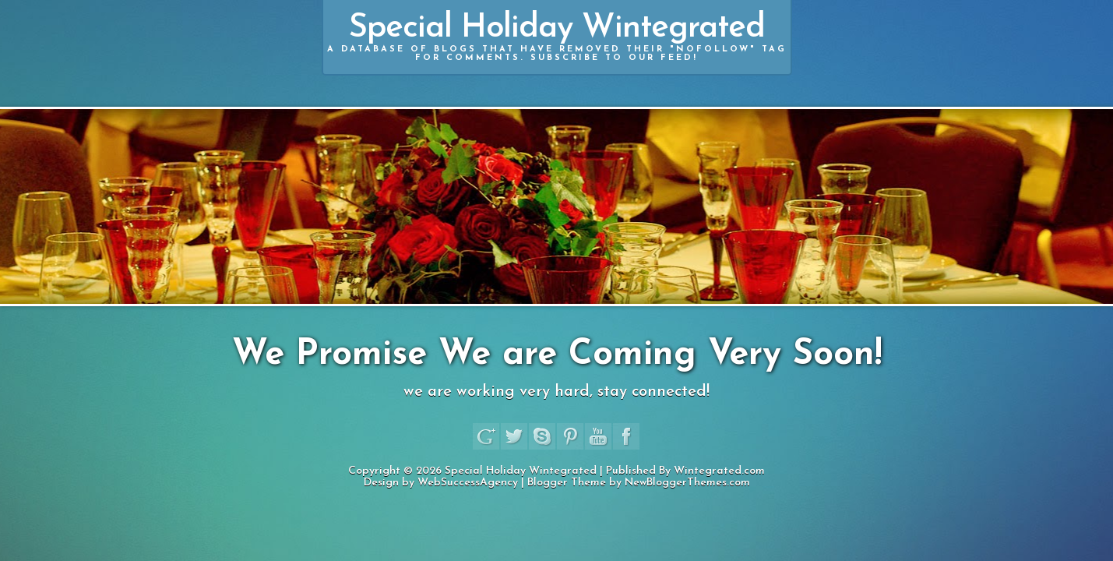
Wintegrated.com (719, 471)
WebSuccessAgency (467, 483)
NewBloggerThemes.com (687, 483)
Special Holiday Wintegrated (557, 37)
